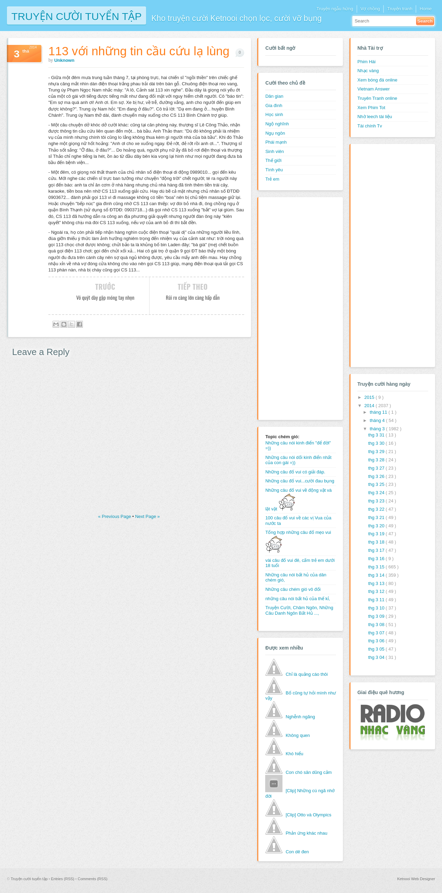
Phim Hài (366, 61)
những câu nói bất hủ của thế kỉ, (297, 598)
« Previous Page (115, 516)
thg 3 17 (377, 550)
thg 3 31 (377, 435)
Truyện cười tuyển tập (76, 15)
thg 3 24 (377, 492)
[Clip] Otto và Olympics (308, 814)
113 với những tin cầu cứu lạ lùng (138, 51)
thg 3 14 (377, 575)
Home (426, 8)
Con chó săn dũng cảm (309, 772)
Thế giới (273, 160)
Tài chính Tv (369, 125)
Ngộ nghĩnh (277, 123)
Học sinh (274, 114)
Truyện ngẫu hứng (334, 8)
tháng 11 (379, 412)
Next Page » (147, 516)
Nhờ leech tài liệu (374, 116)
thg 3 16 (377, 558)
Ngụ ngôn (275, 133)
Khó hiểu (294, 753)
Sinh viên (274, 151)
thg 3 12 (377, 591)
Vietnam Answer (373, 89)
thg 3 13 (377, 583)
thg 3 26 (377, 476)
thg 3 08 (377, 624)
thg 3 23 (377, 500)
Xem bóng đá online (377, 80)
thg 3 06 (377, 640)
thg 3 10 (377, 608)
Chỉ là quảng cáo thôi (307, 674)
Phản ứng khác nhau (306, 833)
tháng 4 (378, 420)
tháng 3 (378, 428)
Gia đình (273, 105)
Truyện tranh (399, 8)
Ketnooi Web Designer (416, 879)
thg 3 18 (377, 542)
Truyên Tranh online (377, 98)
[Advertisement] (292, 307)
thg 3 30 (377, 443)
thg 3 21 (377, 517)
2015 (370, 397)
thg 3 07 (377, 632)
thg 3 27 (377, 468)
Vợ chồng (370, 8)
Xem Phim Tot (371, 107)
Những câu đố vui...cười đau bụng (299, 480)
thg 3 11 (377, 599)
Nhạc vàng (368, 70)
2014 (370, 405)
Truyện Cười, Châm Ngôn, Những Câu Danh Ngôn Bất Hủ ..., (299, 610)
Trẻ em (272, 179)
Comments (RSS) (92, 879)
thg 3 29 (377, 451)
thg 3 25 (377, 484)
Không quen (298, 735)
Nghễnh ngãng (300, 716)
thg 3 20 (377, 525)
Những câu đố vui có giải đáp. (295, 471)
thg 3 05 (377, 649)
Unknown (64, 60)
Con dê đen (297, 851)
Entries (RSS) (63, 879)
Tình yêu (274, 169)
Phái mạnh (276, 142)
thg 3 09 (377, 616)
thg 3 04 (377, 657)
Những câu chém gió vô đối (292, 589)
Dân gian (274, 96)
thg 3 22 (377, 509)
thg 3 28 (377, 459)
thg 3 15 (377, 566)
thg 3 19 (377, 533)
